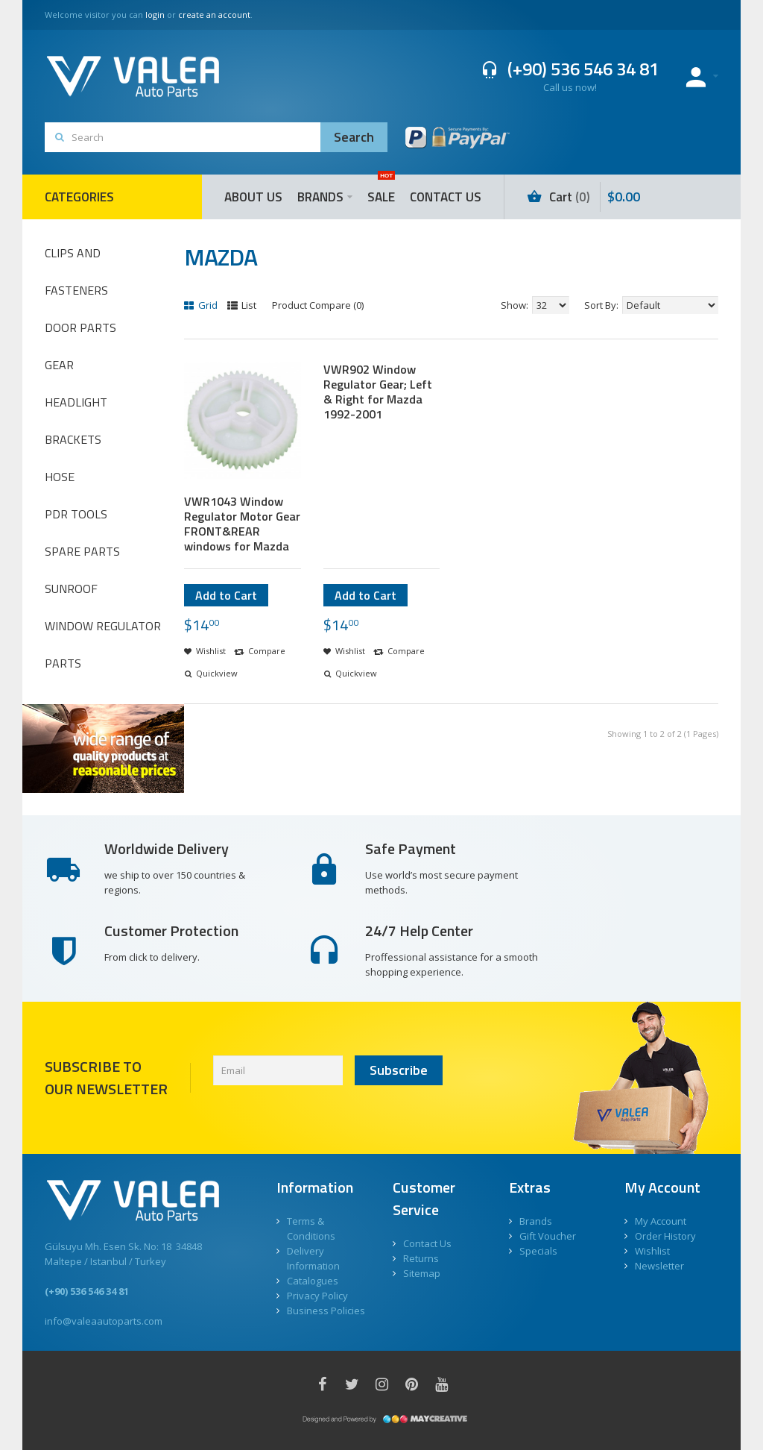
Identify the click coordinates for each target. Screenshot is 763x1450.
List (242, 305)
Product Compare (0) (318, 305)
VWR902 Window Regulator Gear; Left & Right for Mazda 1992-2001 (377, 391)
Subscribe (399, 1070)
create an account (214, 14)
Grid (201, 305)
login (155, 14)
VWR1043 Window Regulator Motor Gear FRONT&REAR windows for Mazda (242, 523)
